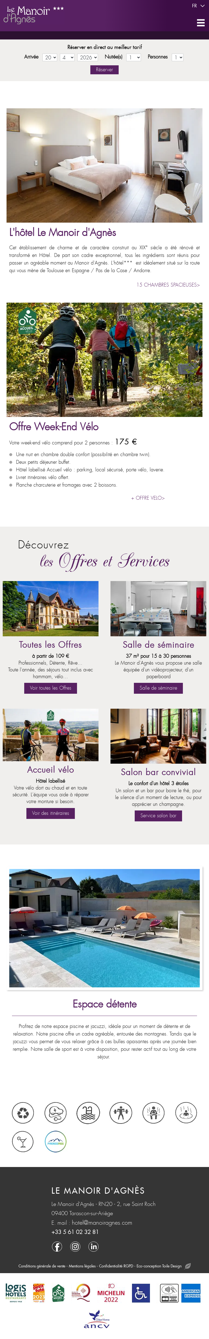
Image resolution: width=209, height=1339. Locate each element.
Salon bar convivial (158, 772)
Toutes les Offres (50, 645)
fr (199, 6)
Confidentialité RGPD (116, 1266)
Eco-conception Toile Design (164, 1266)
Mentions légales (82, 1266)
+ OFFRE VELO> (148, 498)
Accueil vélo (50, 770)
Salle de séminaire (158, 645)
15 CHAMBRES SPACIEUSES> (168, 285)
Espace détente (105, 1004)
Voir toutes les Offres (50, 688)
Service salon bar (158, 816)
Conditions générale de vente (42, 1266)
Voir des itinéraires (50, 813)
